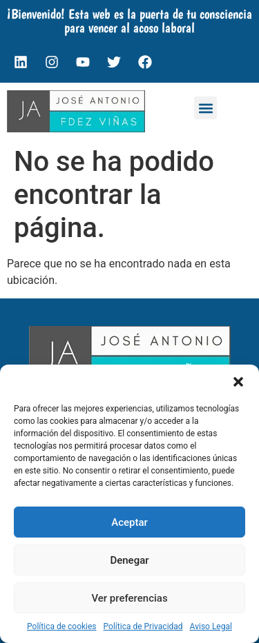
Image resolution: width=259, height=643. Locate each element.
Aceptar (129, 522)
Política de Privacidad (143, 626)
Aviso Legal (211, 626)
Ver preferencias (129, 598)
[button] (238, 382)
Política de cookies (62, 626)
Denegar (129, 560)
